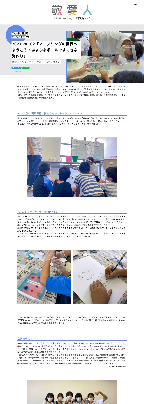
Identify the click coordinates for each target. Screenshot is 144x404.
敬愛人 (72, 10)
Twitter (17, 67)
